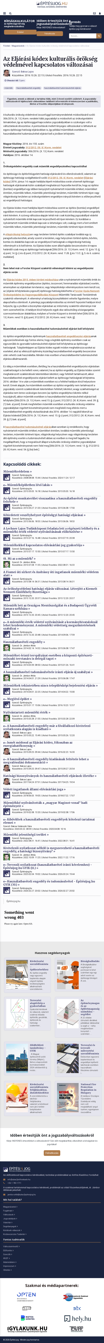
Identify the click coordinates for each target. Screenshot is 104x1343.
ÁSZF (6, 1258)
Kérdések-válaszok (12, 1230)
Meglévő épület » (17, 699)
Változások (9, 1214)
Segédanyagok (10, 1226)
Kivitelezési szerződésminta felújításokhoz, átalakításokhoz (39, 1088)
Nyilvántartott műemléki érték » (26, 712)
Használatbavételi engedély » (24, 642)
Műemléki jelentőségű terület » (26, 834)
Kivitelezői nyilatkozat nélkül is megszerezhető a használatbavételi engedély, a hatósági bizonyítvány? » (51, 849)
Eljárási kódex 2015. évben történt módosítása (32, 279)
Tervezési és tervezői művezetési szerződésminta (90, 1049)
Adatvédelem (9, 1262)
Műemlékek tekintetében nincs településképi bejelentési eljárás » (50, 685)
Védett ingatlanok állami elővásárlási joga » (34, 789)
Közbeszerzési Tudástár (14, 1234)
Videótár (7, 1222)
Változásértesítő (11, 1246)
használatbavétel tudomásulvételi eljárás (28, 426)
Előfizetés (8, 1250)
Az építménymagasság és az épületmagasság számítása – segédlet (92, 1007)
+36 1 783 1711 (14, 1183)
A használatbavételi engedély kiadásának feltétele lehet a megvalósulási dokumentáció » (46, 761)
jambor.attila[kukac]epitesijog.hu (22, 1194)
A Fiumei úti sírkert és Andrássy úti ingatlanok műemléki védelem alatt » (51, 573)
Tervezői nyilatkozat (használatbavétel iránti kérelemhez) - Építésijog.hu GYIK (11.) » (47, 866)
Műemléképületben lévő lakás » (27, 485)
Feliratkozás (50, 34)
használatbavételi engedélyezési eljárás (68, 336)
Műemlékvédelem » (17, 471)
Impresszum (9, 1266)
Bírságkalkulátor (91, 961)
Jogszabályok (10, 1218)
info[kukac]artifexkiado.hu (19, 1179)
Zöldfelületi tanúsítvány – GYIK (38, 1048)
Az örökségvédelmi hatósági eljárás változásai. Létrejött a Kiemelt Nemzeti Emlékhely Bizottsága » (50, 590)
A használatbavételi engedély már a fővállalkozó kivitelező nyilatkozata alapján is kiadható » (46, 727)
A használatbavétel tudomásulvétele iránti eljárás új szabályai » (48, 672)
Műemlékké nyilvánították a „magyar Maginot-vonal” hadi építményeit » (45, 804)
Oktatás (7, 1270)
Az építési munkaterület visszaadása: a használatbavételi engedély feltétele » (50, 500)
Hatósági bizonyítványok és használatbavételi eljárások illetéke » (50, 776)
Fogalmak (8, 1211)
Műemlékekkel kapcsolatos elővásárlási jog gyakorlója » (43, 545)
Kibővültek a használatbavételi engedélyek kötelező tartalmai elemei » (49, 821)
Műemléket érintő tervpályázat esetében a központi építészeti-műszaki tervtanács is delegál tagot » (48, 657)
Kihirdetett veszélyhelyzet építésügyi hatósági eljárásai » (44, 515)
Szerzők (7, 1254)
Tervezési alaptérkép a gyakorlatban (38, 1003)
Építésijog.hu (13, 901)
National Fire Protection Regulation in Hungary (88, 1088)
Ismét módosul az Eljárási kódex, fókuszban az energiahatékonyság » (37, 744)
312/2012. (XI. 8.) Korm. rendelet (43, 147)
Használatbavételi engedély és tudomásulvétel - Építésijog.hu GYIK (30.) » (49, 883)
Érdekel (20, 32)
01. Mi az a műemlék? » (19, 558)
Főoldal (6, 46)
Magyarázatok (18, 46)
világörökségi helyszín (17, 234)
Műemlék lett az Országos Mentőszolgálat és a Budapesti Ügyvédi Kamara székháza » (50, 607)
